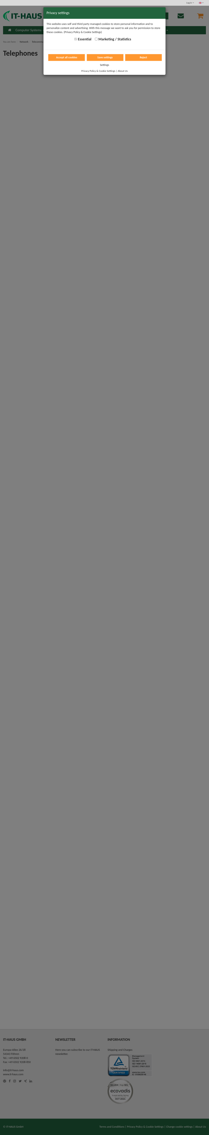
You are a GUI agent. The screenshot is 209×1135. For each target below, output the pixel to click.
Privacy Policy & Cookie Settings (98, 70)
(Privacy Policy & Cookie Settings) (83, 32)
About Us (123, 70)
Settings (104, 65)
